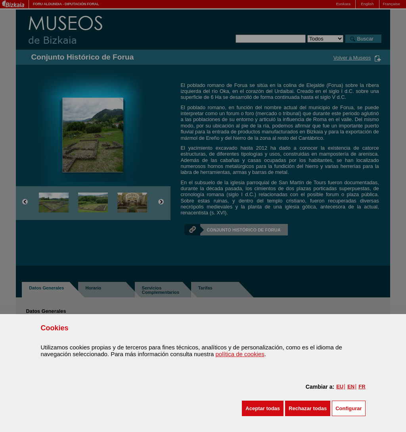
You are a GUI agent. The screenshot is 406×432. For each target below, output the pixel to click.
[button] (262, 408)
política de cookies (239, 354)
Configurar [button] (348, 408)
